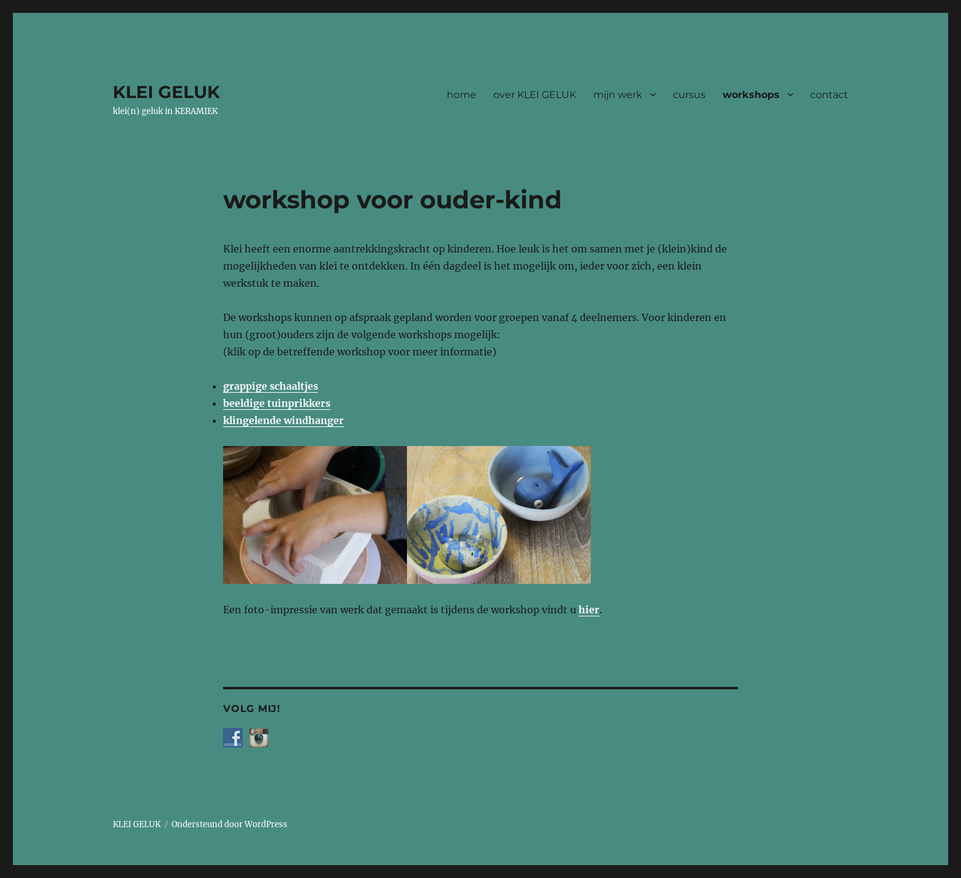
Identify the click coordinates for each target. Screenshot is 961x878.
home (461, 94)
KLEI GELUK (166, 91)
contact (829, 94)
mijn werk (617, 94)
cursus (689, 94)
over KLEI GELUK (534, 94)
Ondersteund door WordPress (229, 824)
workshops (751, 94)
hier (589, 610)
